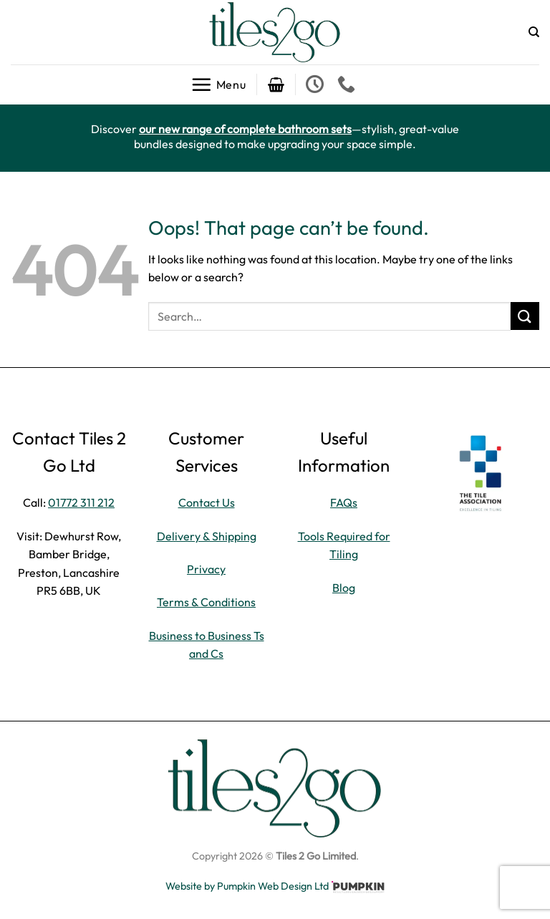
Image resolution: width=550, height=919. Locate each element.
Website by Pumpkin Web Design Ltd (247, 886)
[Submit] (525, 316)
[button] (218, 84)
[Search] (534, 32)
